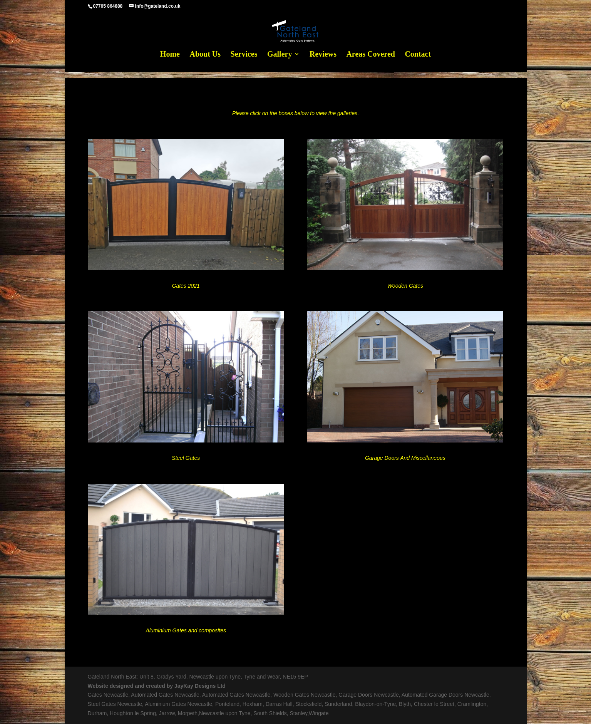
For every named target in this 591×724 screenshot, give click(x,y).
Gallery (279, 54)
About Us (205, 54)
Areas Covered (370, 54)
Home (170, 54)
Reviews (323, 54)
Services (244, 54)
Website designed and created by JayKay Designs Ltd (157, 686)
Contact (418, 54)
